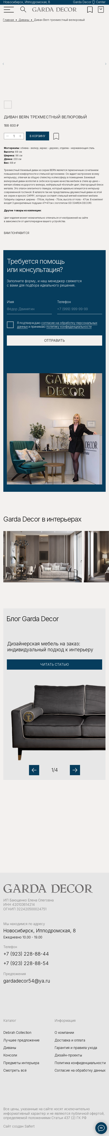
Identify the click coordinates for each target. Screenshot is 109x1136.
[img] (54, 9)
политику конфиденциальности (69, 327)
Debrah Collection (17, 1032)
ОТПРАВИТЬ (54, 340)
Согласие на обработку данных (80, 1070)
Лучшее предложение (21, 1040)
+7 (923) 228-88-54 (26, 963)
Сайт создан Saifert (18, 1126)
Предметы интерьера (21, 1063)
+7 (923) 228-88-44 (26, 954)
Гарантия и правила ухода (76, 1048)
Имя (10, 302)
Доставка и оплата (70, 1040)
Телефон (64, 302)
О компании (64, 1032)
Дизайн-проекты (68, 1055)
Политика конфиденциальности (80, 1063)
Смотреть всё (15, 1070)
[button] (54, 694)
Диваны (9, 1048)
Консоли (10, 1055)
